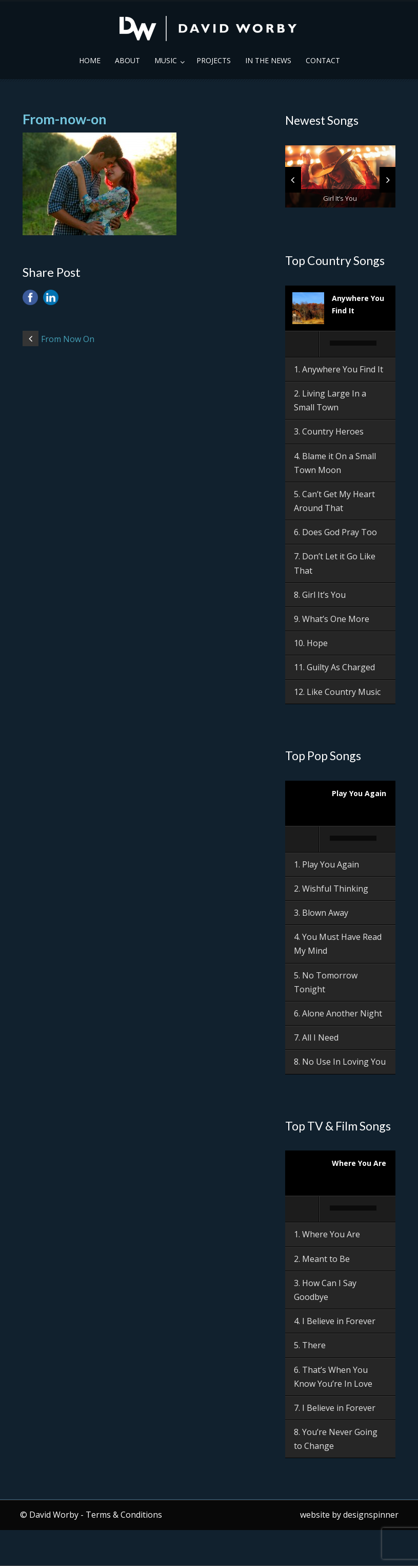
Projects (213, 60)
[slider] (353, 343)
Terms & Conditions (124, 1514)
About (127, 60)
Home (90, 60)
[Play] (302, 344)
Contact (323, 60)
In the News (268, 60)
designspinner (371, 1514)
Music (165, 60)
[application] (340, 344)
